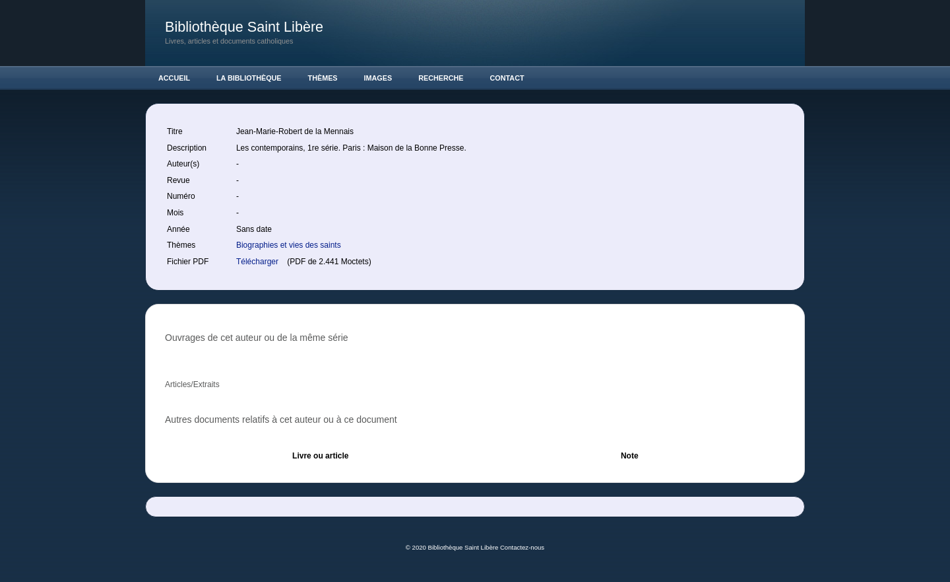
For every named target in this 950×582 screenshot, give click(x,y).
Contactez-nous (522, 547)
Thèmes (323, 78)
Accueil (174, 78)
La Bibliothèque (249, 78)
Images (378, 78)
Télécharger (258, 261)
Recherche (440, 78)
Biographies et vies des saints (288, 245)
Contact (507, 78)
